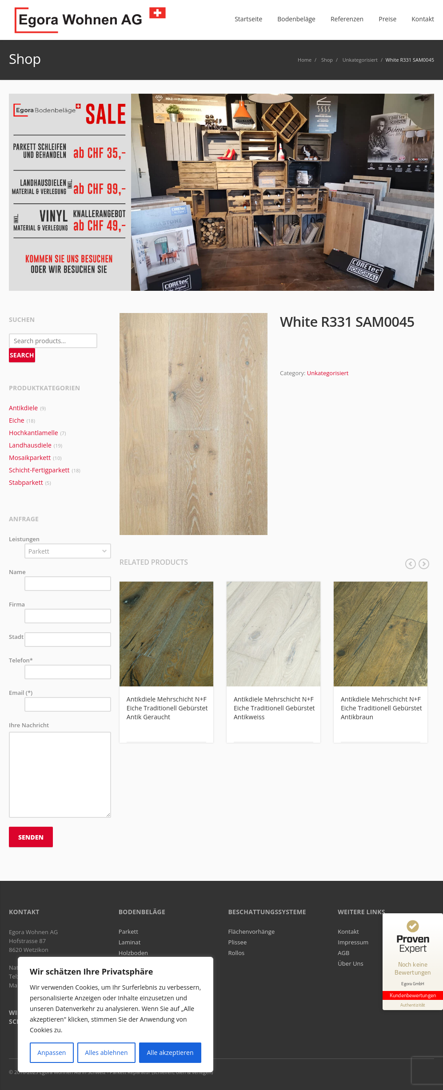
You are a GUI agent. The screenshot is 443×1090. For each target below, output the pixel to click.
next (424, 564)
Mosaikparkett (30, 457)
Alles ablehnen (106, 1052)
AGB (343, 953)
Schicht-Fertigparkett (39, 470)
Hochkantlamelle (33, 432)
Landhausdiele (30, 445)
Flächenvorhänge (251, 931)
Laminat (130, 942)
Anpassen (51, 1052)
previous (410, 564)
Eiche (16, 420)
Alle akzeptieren (170, 1052)
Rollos (236, 953)
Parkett (128, 931)
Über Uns (350, 963)
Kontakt (348, 931)
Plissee (237, 942)
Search (22, 355)
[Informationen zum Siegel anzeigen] (413, 1005)
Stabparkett (26, 482)
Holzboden (133, 953)
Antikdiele (23, 408)
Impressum (353, 942)
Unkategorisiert (328, 373)
